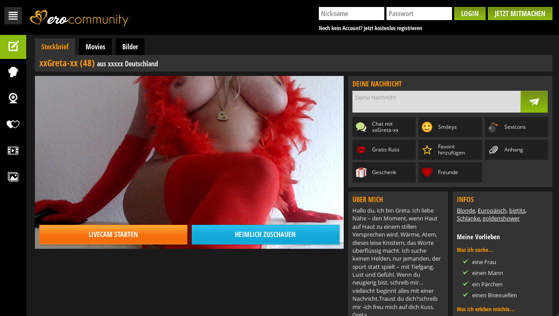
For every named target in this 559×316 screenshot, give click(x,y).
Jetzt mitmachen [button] (520, 13)
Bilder (130, 47)
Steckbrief (55, 47)
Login (470, 13)
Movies (95, 47)
